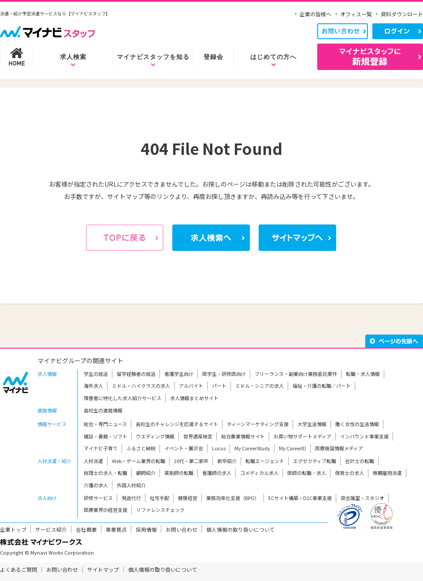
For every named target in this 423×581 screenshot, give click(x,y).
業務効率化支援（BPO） (233, 497)
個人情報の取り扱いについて (240, 529)
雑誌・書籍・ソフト (105, 436)
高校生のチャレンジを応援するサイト (177, 423)
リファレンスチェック (160, 509)
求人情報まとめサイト (194, 397)
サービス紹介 (51, 529)
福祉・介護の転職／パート (322, 385)
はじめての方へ (273, 56)
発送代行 (131, 497)
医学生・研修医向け (224, 373)
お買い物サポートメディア (302, 436)
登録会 (213, 56)
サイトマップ (103, 569)
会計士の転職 (359, 460)
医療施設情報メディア (339, 448)
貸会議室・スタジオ (362, 497)
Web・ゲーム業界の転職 (138, 460)
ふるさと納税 (141, 448)
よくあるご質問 (18, 569)
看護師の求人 (216, 472)
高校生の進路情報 (103, 410)
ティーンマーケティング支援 (258, 423)
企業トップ (13, 529)
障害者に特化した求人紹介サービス (122, 397)
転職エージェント (264, 460)
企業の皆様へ (315, 14)
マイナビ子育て (101, 448)
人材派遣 (93, 460)
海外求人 (93, 385)
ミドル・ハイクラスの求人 (141, 385)
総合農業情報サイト (243, 436)
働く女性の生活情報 (357, 423)
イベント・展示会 (183, 448)
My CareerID (292, 448)
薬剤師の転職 (178, 472)
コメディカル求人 (259, 472)
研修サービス (98, 497)
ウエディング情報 (155, 436)
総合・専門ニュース (105, 423)
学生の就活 (96, 373)
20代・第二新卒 (191, 460)
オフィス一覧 (356, 14)
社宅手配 (159, 497)
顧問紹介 (146, 472)
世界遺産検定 (197, 436)
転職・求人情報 (363, 373)
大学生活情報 (312, 423)
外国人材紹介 (131, 485)
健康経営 (187, 497)
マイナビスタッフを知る (153, 56)
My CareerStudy (252, 448)
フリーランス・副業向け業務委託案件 (296, 373)
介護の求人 (96, 485)
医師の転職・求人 (306, 472)
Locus (219, 448)
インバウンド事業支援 (364, 436)
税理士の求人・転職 (105, 472)
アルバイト (191, 385)
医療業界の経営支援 (105, 509)
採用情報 (146, 529)
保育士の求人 (349, 472)
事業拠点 (116, 529)
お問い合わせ (181, 529)
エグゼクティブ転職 (314, 460)
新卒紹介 (227, 460)
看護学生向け (178, 373)
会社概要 (86, 529)
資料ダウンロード (402, 14)
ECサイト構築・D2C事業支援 (300, 497)
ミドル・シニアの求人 (259, 385)
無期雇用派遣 (387, 472)
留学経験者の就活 (136, 373)
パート (219, 385)
